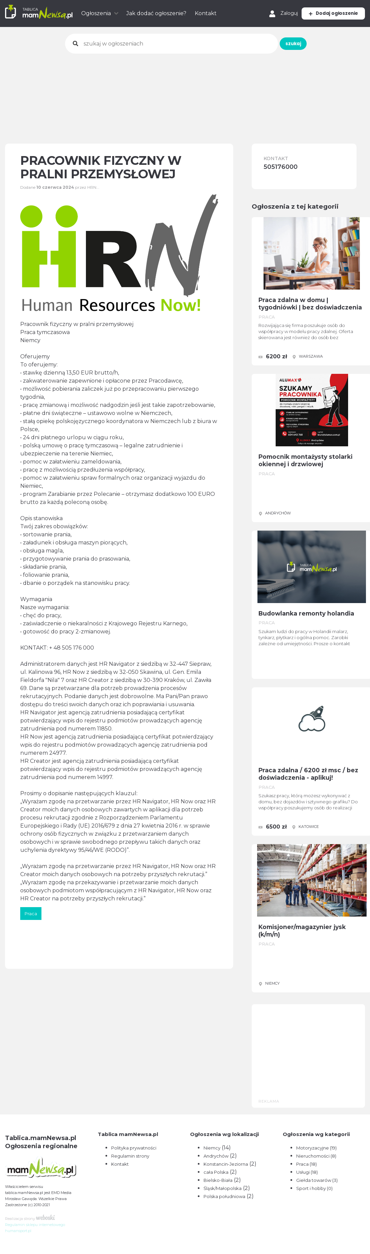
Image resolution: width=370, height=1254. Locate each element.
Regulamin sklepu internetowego (35, 1224)
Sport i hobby (314, 1188)
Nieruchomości (316, 1156)
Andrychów (216, 1156)
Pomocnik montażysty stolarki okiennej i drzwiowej (313, 461)
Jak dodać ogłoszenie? (156, 13)
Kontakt (206, 13)
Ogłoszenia (96, 13)
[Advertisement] (185, 94)
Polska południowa (224, 1196)
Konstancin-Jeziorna (226, 1164)
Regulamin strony (130, 1156)
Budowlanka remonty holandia (313, 614)
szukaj (251, 44)
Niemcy (212, 1148)
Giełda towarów (317, 1180)
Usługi (307, 1172)
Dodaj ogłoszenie (323, 13)
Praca (306, 1164)
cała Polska (216, 1172)
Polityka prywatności (133, 1148)
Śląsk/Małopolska (223, 1188)
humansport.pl (18, 1230)
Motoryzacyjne (316, 1148)
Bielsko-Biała (218, 1180)
